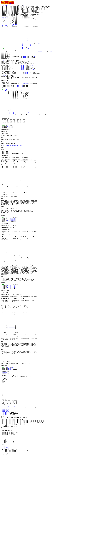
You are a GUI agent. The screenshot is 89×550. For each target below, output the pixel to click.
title (10, 150)
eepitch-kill (5, 446)
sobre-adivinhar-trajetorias (16, 301)
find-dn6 (4, 71)
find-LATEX (4, 5)
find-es (40, 60)
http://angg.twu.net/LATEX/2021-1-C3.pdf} (18, 133)
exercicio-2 (12, 261)
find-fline (4, 493)
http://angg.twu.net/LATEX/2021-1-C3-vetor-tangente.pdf (16, 28)
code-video (4, 41)
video (9, 36)
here (7, 2)
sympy (9, 441)
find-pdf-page (5, 20)
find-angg (19, 450)
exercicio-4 (12, 389)
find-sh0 (4, 21)
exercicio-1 (12, 206)
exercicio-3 (12, 341)
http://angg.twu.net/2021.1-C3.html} (17, 134)
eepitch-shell (5, 490)
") (23, 5)
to (10, 33)
